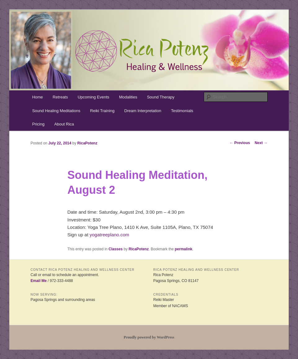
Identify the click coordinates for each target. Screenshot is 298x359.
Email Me (38, 281)
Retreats (60, 97)
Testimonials (182, 110)
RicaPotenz (87, 143)
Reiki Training (102, 110)
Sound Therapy (161, 97)
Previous (239, 143)
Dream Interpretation (142, 110)
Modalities (128, 97)
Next (261, 143)
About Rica (64, 124)
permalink (183, 249)
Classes (115, 249)
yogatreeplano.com (109, 234)
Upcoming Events (93, 97)
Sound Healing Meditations (56, 110)
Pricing (38, 124)
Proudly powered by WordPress (149, 337)
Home (37, 97)
